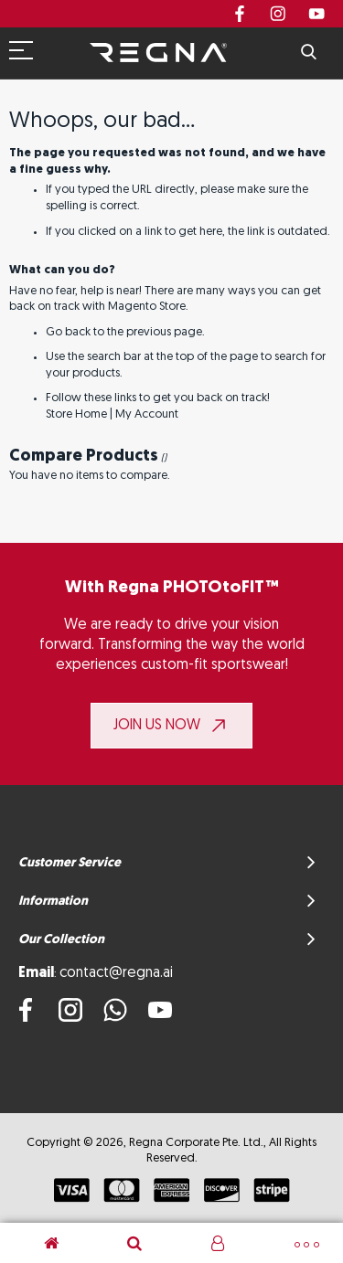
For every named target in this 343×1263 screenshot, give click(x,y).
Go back (68, 332)
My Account (146, 414)
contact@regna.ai (116, 973)
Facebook (239, 13)
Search (309, 53)
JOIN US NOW (156, 725)
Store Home (76, 414)
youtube (316, 13)
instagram (278, 13)
